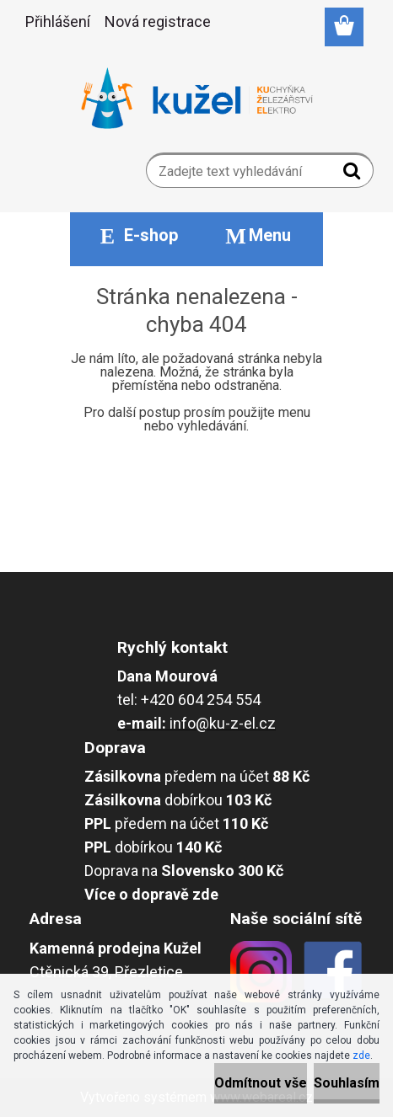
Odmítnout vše (260, 1083)
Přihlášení (57, 21)
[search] (354, 174)
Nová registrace (158, 21)
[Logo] (197, 98)
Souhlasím (347, 1083)
